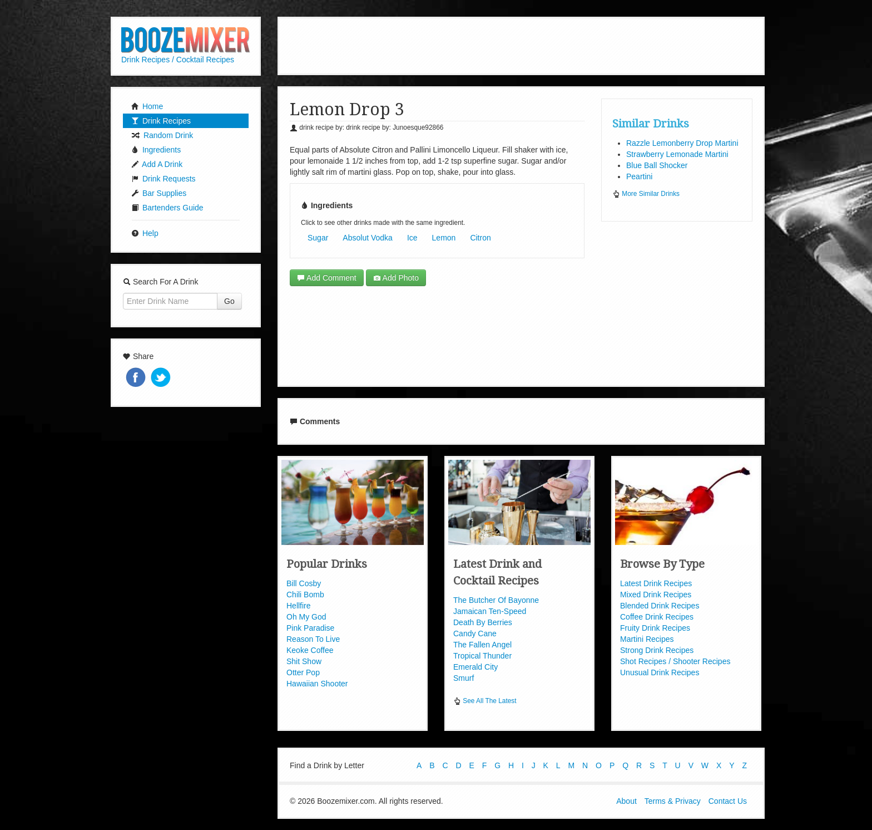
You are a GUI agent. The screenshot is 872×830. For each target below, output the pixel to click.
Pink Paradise (310, 627)
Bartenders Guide (167, 207)
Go (229, 301)
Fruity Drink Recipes (655, 627)
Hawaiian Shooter (317, 683)
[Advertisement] (521, 44)
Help (144, 233)
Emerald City (475, 666)
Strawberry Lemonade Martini (677, 154)
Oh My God (306, 616)
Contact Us (727, 801)
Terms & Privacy (673, 801)
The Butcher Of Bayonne (496, 600)
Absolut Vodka (368, 237)
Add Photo (396, 277)
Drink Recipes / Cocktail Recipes (177, 59)
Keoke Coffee (310, 650)
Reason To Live (313, 639)
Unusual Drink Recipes (659, 672)
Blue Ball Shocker (657, 165)
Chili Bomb (305, 594)
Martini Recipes (646, 639)
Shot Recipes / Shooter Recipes (675, 661)
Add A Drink (156, 164)
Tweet (162, 378)
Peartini (639, 176)
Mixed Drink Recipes (655, 594)
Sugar (318, 237)
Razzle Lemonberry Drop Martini (682, 143)
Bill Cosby (303, 583)
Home (147, 106)
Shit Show (303, 661)
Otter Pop (303, 672)
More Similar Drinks (646, 194)
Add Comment (326, 277)
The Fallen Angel (482, 644)
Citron (480, 237)
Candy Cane (475, 633)
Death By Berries (482, 622)
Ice (412, 237)
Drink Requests (163, 178)
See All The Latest (485, 701)
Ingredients (156, 149)
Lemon (444, 237)
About (626, 801)
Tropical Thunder (482, 655)
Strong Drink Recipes (656, 650)
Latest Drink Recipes (656, 583)
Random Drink (162, 135)
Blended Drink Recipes (659, 605)
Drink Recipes (161, 120)
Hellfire (298, 605)
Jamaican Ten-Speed (489, 611)
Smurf (463, 678)
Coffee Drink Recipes (656, 616)
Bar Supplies (158, 193)
